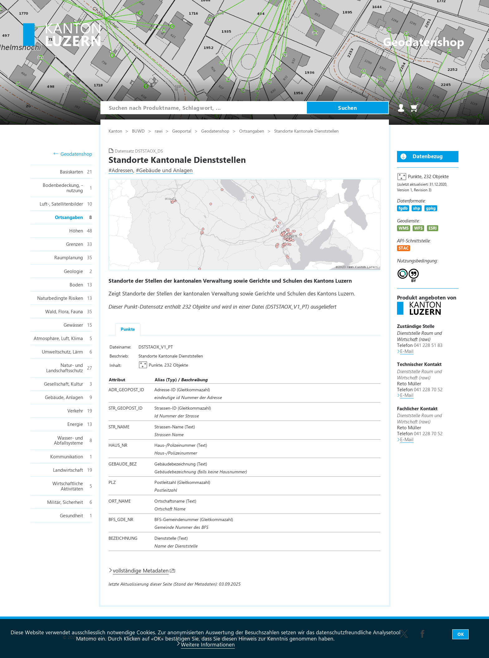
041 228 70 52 (428, 389)
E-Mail (407, 351)
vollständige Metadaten (141, 570)
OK (461, 634)
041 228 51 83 (428, 345)
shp (416, 208)
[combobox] (203, 107)
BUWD (139, 131)
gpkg (431, 208)
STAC (404, 248)
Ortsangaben (252, 131)
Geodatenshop (72, 154)
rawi (159, 131)
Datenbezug (428, 156)
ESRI (432, 228)
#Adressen (121, 170)
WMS (404, 228)
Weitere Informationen (208, 644)
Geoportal (182, 131)
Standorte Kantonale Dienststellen (306, 131)
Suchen (347, 107)
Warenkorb (414, 108)
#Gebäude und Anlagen (164, 170)
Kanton (116, 131)
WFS (418, 228)
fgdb (403, 208)
